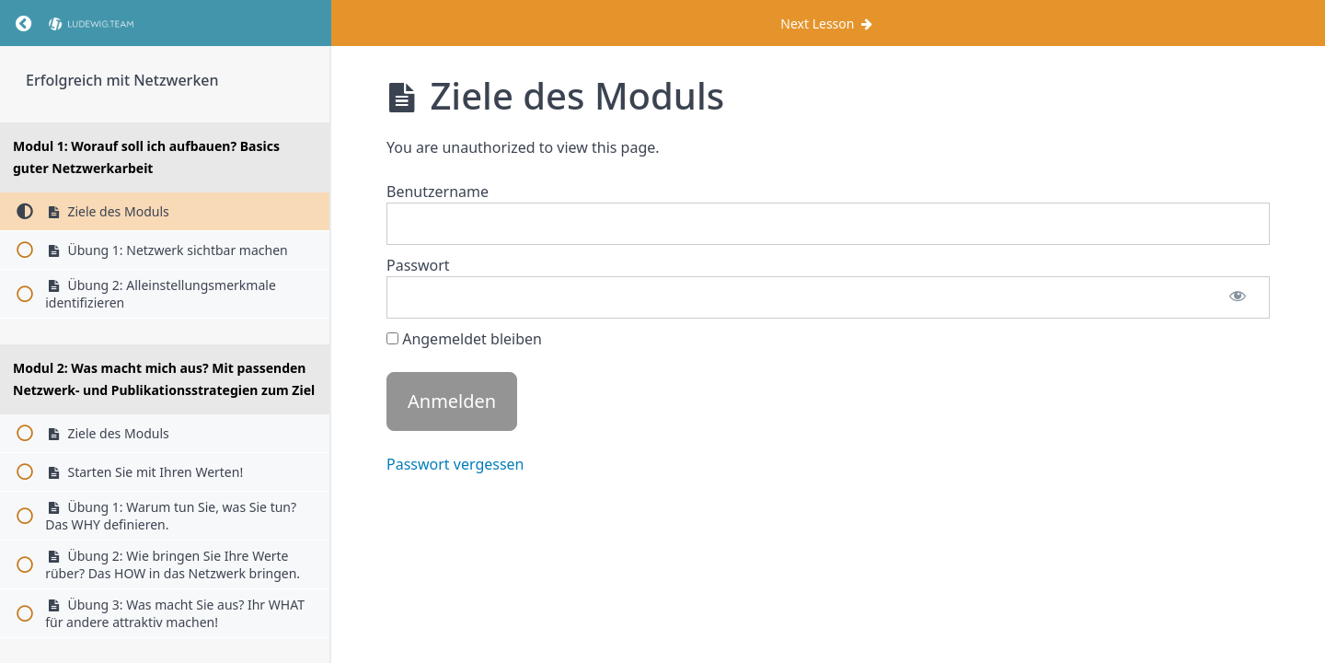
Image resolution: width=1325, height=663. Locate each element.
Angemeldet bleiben (464, 339)
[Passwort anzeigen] (1237, 297)
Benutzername (437, 191)
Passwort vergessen (455, 464)
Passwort (418, 265)
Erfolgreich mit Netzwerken (122, 80)
